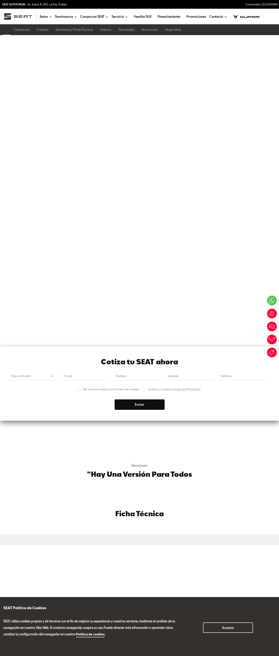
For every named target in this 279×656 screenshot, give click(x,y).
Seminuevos (181, 496)
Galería (105, 29)
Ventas (13, 500)
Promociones (196, 16)
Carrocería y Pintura (242, 496)
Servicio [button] (118, 16)
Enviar (139, 126)
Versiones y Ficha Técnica (74, 29)
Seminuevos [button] (64, 16)
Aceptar (228, 628)
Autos (7, 572)
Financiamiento (169, 16)
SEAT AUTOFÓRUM (13, 4)
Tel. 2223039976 (235, 490)
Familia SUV (143, 16)
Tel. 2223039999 (17, 490)
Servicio (69, 496)
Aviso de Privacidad (187, 110)
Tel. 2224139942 (126, 490)
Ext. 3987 (39, 490)
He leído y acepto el (174, 110)
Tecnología (126, 29)
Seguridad (173, 29)
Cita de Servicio (173, 349)
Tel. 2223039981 (71, 490)
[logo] (19, 17)
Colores (43, 29)
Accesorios (150, 29)
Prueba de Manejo (105, 349)
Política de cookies (90, 634)
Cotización (22, 29)
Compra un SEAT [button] (92, 16)
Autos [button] (44, 16)
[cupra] (246, 16)
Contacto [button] (216, 16)
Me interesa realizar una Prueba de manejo (111, 110)
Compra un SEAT (15, 587)
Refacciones (126, 496)
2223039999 (67, 584)
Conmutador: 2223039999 (261, 4)
